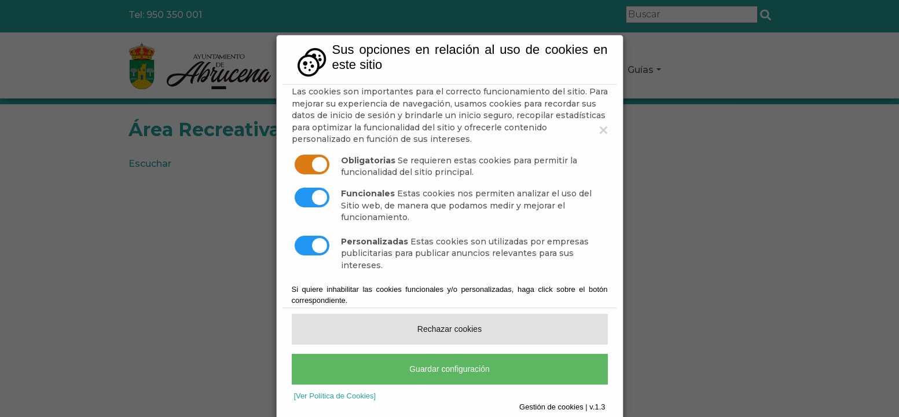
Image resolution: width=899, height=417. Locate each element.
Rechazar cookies (449, 329)
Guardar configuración (449, 369)
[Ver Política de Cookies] (335, 396)
